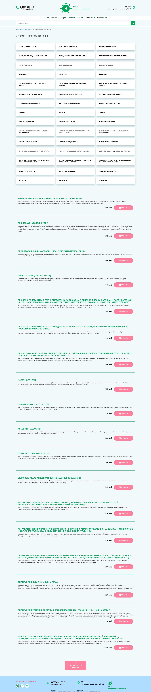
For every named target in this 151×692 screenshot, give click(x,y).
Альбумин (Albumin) (29, 429)
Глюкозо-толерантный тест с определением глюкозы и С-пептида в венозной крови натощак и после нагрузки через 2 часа (73, 327)
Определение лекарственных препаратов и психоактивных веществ (35, 161)
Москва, (119, 8)
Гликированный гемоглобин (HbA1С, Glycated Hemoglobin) (51, 251)
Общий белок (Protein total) (34, 404)
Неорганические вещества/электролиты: (34, 151)
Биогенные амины (25, 65)
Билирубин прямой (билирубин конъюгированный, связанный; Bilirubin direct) (64, 610)
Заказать (123, 208)
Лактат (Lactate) (27, 379)
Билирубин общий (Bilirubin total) (38, 582)
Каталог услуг (26, 29)
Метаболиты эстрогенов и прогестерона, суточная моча (50, 198)
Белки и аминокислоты (27, 47)
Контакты (90, 18)
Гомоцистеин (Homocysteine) (34, 453)
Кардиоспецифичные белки (29, 103)
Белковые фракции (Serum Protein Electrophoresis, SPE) (49, 478)
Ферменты (22, 180)
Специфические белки (27, 171)
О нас (46, 18)
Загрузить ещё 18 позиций (75, 665)
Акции (63, 18)
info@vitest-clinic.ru (26, 9)
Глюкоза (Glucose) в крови (33, 223)
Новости (71, 18)
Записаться (102, 18)
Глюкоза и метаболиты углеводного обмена (33, 84)
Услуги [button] (54, 18)
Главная (18, 29)
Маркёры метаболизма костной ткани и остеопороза (34, 132)
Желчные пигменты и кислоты (30, 94)
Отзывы (80, 18)
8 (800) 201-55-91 (27, 7)
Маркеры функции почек (28, 142)
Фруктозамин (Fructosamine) (34, 275)
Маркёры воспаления (27, 122)
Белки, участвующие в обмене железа (33, 56)
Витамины (22, 74)
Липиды (22, 112)
